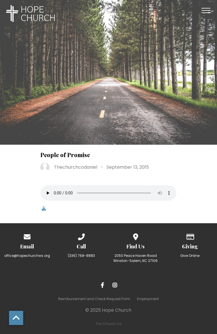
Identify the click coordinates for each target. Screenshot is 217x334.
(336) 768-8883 (81, 255)
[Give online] (190, 235)
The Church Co (108, 323)
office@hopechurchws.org (27, 255)
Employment (148, 298)
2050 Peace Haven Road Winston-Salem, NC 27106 (135, 258)
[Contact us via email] (27, 235)
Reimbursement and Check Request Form (94, 298)
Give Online (189, 255)
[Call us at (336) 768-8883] (81, 235)
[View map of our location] (135, 235)
